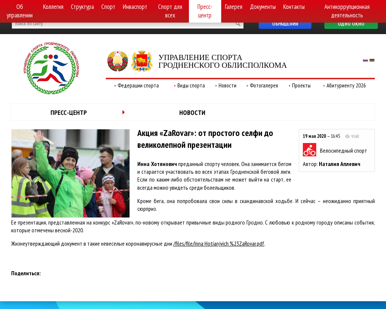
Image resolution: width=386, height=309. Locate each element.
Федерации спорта (138, 85)
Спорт (108, 7)
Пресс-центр (204, 11)
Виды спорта (191, 85)
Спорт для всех (170, 11)
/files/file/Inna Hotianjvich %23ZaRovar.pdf (218, 243)
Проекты (301, 85)
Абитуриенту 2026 (346, 85)
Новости (227, 85)
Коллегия (53, 7)
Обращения (285, 23)
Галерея (233, 7)
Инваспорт (135, 7)
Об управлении (20, 11)
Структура (82, 7)
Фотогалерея (264, 85)
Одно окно (351, 23)
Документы (263, 7)
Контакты (294, 7)
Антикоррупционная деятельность (347, 11)
